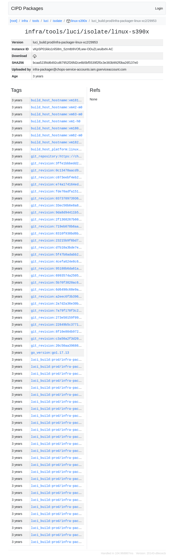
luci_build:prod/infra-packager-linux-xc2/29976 (74, 374)
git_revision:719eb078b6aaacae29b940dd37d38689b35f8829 (81, 226)
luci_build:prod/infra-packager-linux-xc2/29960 (74, 486)
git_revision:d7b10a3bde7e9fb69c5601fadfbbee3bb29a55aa (81, 247)
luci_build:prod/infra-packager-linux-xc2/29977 (74, 367)
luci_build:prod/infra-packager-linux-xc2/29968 (74, 430)
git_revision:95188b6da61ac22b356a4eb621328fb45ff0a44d (81, 268)
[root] (13, 21)
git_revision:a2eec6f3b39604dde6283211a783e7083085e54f (81, 296)
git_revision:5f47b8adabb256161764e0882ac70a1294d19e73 (81, 254)
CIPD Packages (27, 8)
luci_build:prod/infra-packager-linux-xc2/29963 (74, 465)
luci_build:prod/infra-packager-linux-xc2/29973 (74, 395)
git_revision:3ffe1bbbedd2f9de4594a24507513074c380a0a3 (81, 163)
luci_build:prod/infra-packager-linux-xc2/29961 (74, 479)
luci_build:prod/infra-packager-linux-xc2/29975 (74, 381)
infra (25, 21)
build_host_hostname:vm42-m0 (56, 107)
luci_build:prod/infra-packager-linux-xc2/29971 (74, 409)
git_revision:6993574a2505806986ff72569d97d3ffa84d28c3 (81, 275)
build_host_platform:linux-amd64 (60, 149)
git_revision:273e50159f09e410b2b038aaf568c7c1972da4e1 (81, 317)
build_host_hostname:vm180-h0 (57, 128)
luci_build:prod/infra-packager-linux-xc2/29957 (74, 507)
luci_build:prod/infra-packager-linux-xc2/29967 (74, 437)
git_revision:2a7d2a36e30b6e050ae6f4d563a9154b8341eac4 (81, 303)
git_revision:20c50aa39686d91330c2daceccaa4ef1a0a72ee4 (81, 345)
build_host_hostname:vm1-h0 (55, 121)
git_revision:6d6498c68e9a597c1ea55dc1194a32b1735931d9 (81, 289)
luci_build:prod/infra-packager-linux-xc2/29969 (74, 423)
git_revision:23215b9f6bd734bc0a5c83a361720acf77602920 (81, 240)
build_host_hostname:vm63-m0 (56, 114)
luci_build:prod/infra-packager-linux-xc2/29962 (74, 472)
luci (46, 21)
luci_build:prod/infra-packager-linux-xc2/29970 (74, 416)
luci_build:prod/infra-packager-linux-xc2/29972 (74, 402)
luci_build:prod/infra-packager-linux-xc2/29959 (74, 493)
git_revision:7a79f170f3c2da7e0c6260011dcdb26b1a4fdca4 (81, 310)
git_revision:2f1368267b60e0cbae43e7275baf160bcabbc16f (81, 219)
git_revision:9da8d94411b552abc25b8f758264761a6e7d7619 (81, 212)
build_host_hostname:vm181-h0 (57, 100)
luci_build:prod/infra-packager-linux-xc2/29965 (74, 451)
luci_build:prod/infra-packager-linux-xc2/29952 (74, 542)
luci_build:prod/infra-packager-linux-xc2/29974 (74, 388)
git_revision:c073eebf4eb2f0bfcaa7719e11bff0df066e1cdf (81, 177)
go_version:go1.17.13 (50, 353)
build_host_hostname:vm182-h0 (57, 142)
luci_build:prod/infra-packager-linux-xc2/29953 (74, 535)
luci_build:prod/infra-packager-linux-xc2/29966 (74, 444)
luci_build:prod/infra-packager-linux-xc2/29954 (74, 528)
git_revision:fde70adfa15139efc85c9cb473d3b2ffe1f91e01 (81, 191)
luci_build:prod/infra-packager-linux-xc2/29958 (74, 500)
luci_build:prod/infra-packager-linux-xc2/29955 (74, 521)
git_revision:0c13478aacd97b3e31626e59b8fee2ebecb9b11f (81, 170)
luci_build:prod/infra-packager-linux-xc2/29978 (74, 360)
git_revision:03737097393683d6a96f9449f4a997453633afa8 (81, 198)
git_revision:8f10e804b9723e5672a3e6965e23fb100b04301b (81, 331)
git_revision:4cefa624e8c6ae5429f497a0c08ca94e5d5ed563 (81, 261)
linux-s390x (77, 21)
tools (35, 21)
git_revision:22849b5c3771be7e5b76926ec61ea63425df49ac (81, 324)
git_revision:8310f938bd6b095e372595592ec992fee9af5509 (81, 233)
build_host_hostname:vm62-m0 (56, 135)
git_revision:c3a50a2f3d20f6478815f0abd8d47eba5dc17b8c (81, 338)
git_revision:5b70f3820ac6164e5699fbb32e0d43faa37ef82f (81, 282)
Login (159, 8)
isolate (57, 21)
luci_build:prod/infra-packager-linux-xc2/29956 (74, 514)
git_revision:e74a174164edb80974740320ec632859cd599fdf (81, 184)
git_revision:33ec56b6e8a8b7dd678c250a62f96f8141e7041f (81, 205)
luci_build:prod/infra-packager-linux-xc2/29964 (74, 458)
